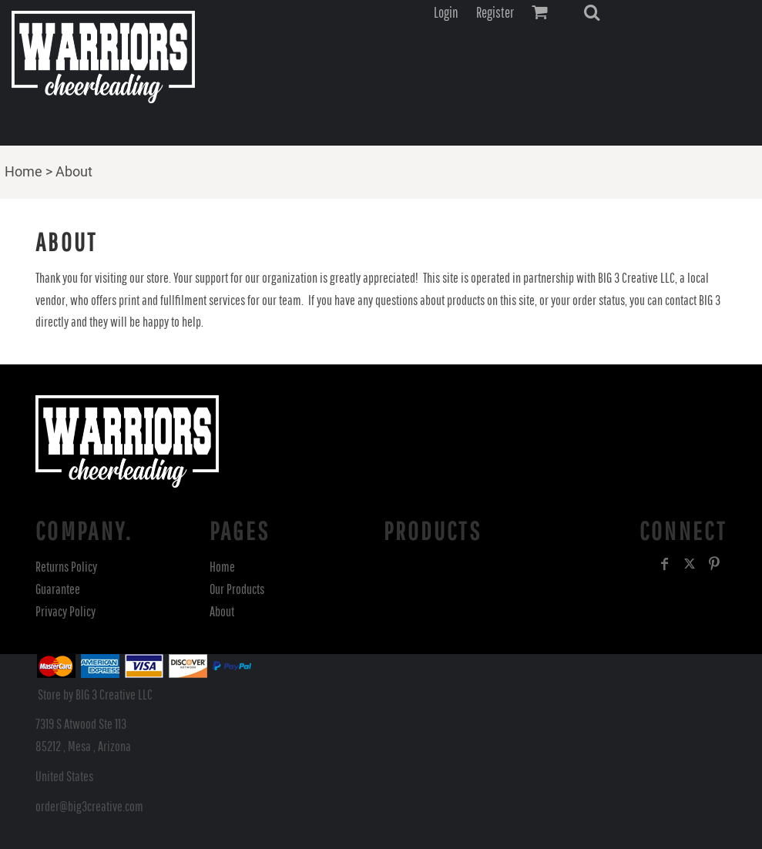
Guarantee (57, 589)
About (222, 611)
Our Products (237, 589)
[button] (591, 12)
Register (495, 12)
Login (446, 12)
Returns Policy (66, 567)
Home (23, 171)
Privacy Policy (65, 611)
